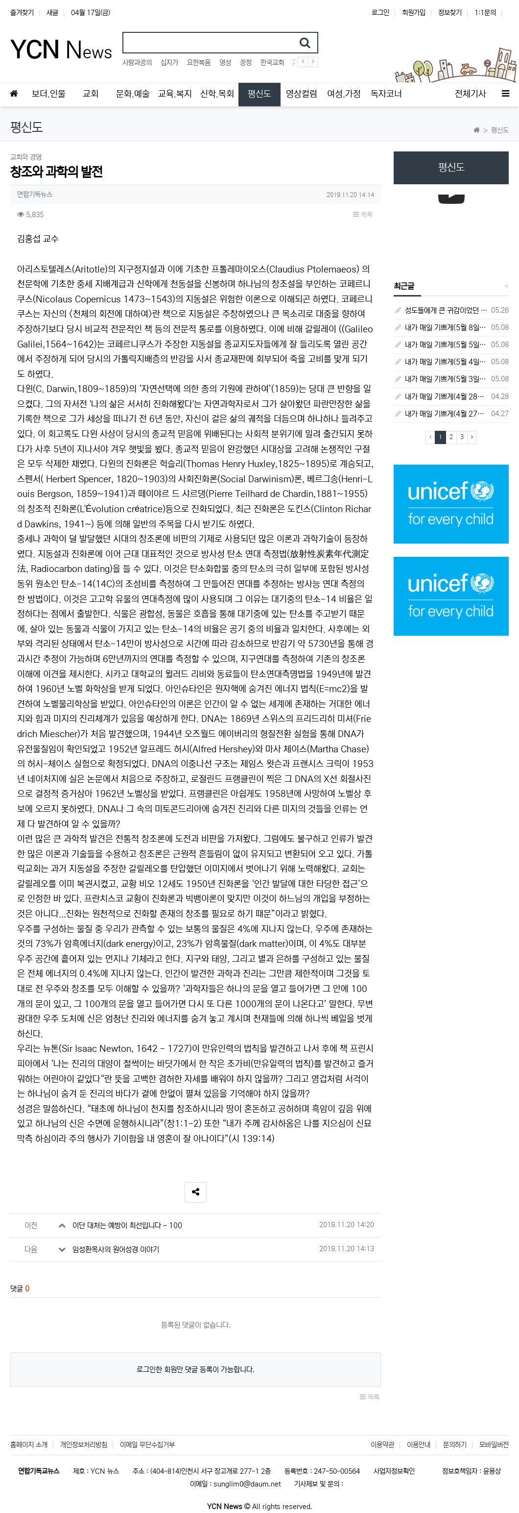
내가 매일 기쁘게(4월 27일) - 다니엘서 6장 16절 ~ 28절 (441, 414)
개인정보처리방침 (83, 1445)
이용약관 (382, 1445)
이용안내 (418, 1445)
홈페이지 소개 (28, 1445)
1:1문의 (485, 13)
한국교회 (272, 63)
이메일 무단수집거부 (147, 1445)
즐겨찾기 (22, 13)
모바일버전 (494, 1445)
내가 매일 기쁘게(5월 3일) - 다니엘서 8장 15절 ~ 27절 (441, 379)
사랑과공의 (137, 63)
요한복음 (199, 63)
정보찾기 (450, 13)
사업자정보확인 (394, 1471)
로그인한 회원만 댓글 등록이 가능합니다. (196, 1369)
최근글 (404, 286)
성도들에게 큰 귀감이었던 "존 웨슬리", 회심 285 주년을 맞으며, (441, 310)
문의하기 (455, 1445)
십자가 (169, 63)
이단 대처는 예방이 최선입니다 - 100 (127, 1225)
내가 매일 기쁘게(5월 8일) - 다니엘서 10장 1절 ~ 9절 (441, 327)
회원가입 (413, 13)
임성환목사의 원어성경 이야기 (115, 1249)
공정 (246, 63)
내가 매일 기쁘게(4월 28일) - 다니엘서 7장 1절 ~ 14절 (441, 397)
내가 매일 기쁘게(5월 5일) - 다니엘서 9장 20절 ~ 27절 (441, 345)
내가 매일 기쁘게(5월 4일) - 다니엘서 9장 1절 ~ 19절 (441, 362)
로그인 (380, 13)
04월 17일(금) (90, 13)
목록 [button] (363, 215)
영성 (225, 63)
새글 (52, 13)
